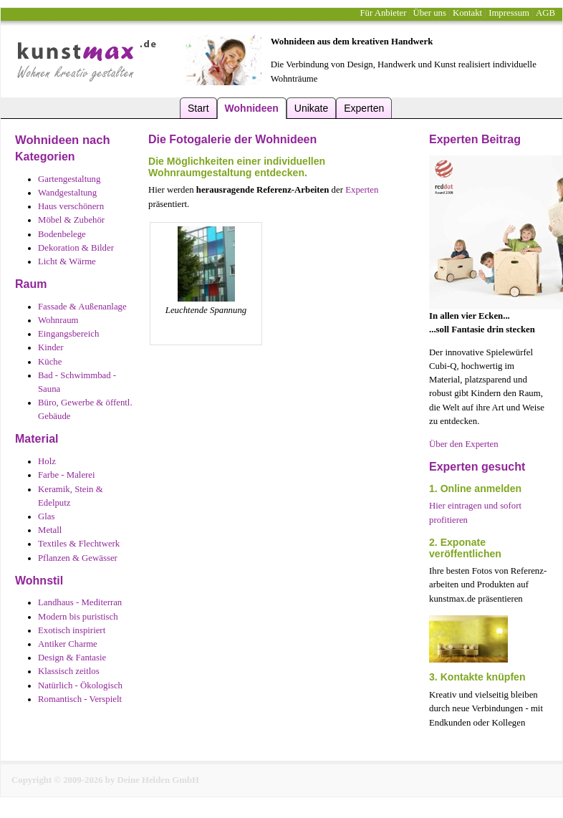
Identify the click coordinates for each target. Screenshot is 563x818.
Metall (50, 530)
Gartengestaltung (69, 179)
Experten (364, 108)
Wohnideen (252, 108)
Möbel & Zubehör (71, 220)
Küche (50, 362)
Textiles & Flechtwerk (79, 544)
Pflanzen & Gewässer (77, 558)
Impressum (509, 13)
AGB (545, 13)
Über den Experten (464, 444)
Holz (47, 461)
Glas (46, 516)
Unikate (311, 108)
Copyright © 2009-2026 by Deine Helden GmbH (105, 780)
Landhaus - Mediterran (80, 602)
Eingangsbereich (68, 334)
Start (198, 108)
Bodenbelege (62, 234)
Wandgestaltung (67, 193)
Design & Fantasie (72, 658)
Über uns (429, 13)
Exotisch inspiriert (71, 630)
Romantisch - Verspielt (80, 699)
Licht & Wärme (67, 261)
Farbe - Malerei (66, 475)
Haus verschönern (71, 206)
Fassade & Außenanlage (82, 307)
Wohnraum (58, 320)
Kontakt (467, 13)
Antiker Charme (67, 644)
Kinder (51, 347)
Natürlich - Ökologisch (80, 685)
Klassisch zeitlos (69, 671)
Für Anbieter (383, 13)
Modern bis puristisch (78, 617)
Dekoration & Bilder (76, 248)
